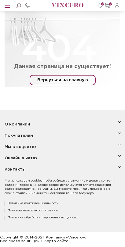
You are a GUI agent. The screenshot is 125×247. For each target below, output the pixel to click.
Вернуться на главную (62, 80)
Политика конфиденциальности (33, 203)
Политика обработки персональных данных (43, 217)
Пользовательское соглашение (33, 210)
